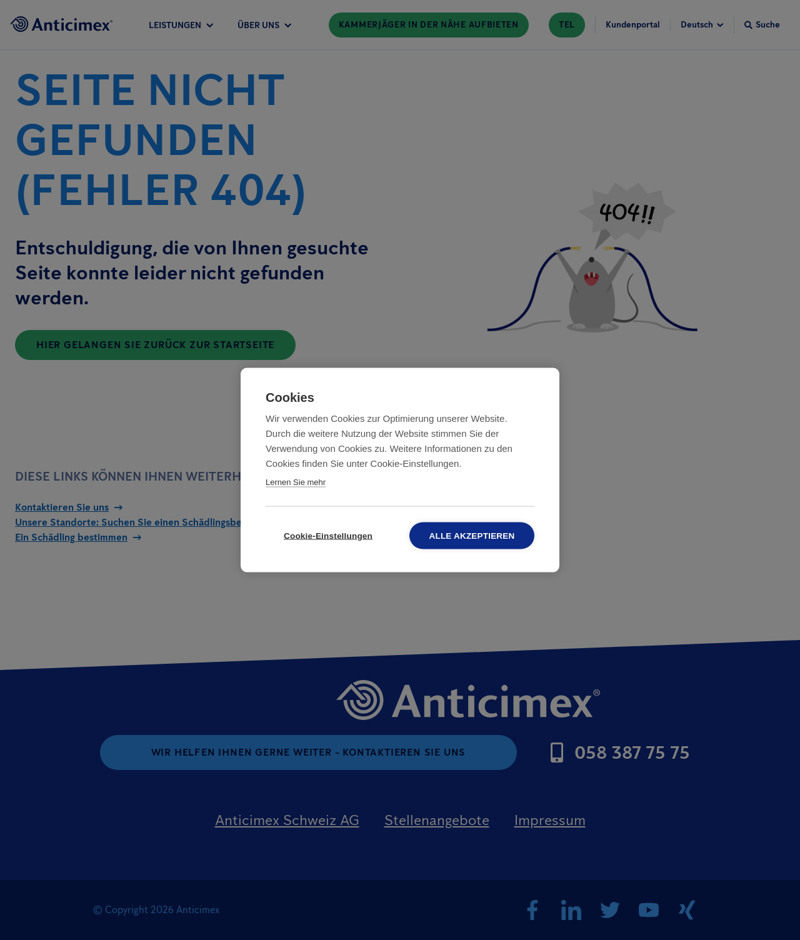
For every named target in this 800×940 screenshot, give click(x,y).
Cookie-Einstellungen (328, 536)
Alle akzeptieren (472, 536)
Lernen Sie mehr (296, 482)
